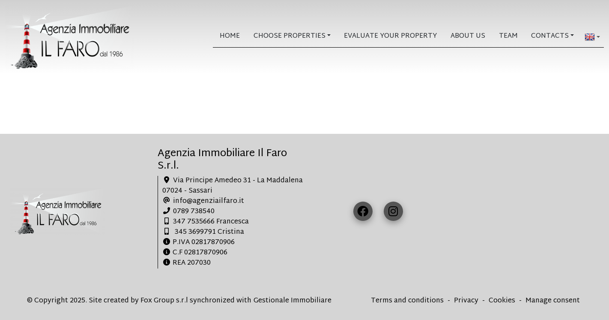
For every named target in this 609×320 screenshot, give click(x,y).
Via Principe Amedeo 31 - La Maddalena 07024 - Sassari (232, 186)
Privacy (466, 301)
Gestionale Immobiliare (292, 301)
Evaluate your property (390, 36)
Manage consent (552, 301)
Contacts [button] (550, 36)
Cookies (502, 301)
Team (508, 36)
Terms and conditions (407, 301)
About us (468, 36)
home (230, 36)
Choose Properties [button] (289, 36)
